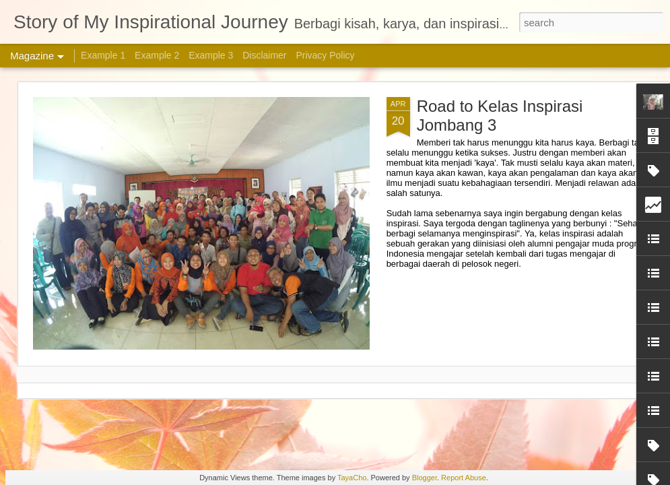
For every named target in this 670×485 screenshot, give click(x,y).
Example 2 (157, 55)
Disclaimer (264, 55)
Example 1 (103, 55)
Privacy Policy (325, 55)
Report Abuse (463, 478)
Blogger (424, 478)
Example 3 (211, 55)
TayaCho (351, 478)
